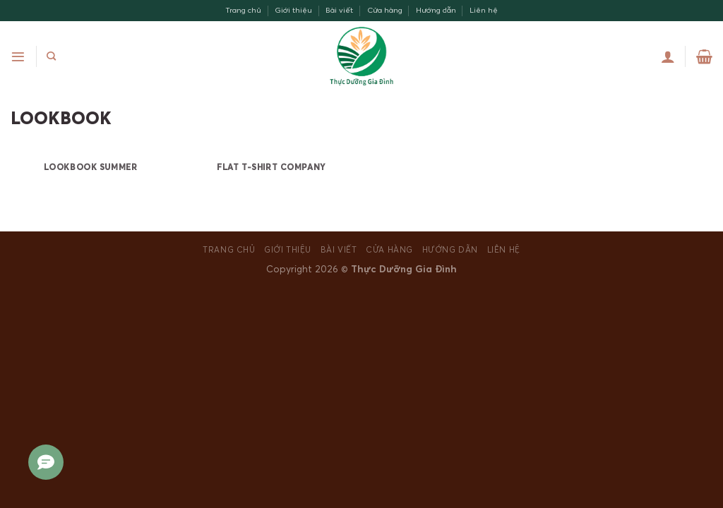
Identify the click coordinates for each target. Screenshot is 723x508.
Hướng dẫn (436, 10)
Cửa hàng (384, 10)
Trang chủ (243, 10)
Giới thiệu (293, 10)
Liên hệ (484, 10)
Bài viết (339, 10)
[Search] (51, 56)
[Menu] (18, 57)
